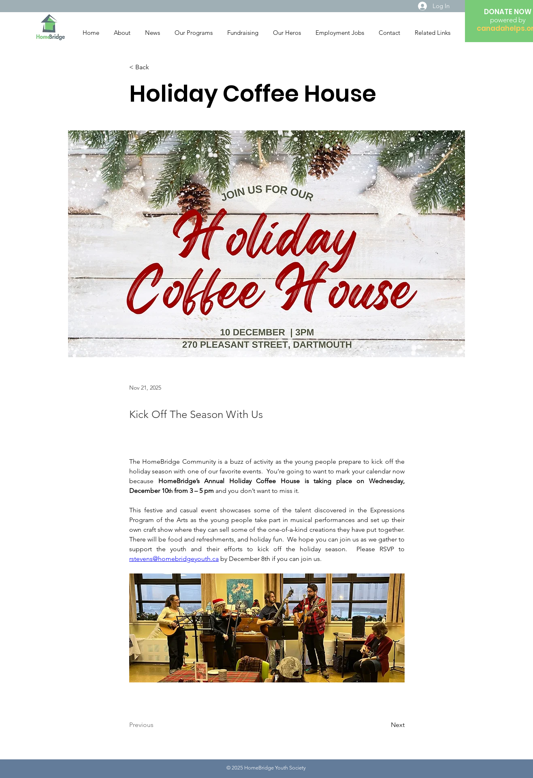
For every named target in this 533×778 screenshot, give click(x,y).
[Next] (384, 725)
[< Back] (156, 67)
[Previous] (156, 725)
